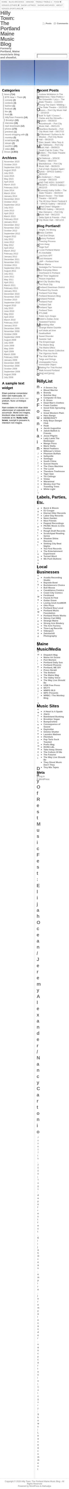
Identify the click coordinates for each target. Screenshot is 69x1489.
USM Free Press (52, 685)
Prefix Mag (49, 744)
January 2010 (10, 325)
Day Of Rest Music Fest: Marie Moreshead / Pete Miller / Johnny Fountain (38, 269)
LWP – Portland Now (49, 261)
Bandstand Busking (54, 716)
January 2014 (10, 196)
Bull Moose (49, 587)
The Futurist (50, 754)
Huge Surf (44, 247)
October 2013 (10, 202)
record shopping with (15, 134)
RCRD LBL (49, 747)
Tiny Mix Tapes (51, 767)
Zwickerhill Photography (50, 634)
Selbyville (48, 456)
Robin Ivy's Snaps (47, 316)
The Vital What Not (48, 356)
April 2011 (9, 282)
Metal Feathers (51, 448)
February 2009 (11, 357)
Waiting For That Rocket (50, 367)
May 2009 (8, 348)
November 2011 (11, 262)
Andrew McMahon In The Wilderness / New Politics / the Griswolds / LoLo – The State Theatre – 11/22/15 (52, 98)
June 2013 (9, 210)
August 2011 (10, 271)
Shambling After (46, 324)
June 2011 (9, 276)
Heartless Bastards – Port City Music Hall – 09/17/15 (51, 130)
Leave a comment (38, 739)
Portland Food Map (48, 293)
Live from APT (45, 255)
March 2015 (10, 184)
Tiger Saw (49, 474)
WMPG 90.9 (49, 690)
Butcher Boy (50, 395)
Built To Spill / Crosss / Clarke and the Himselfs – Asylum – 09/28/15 (51, 118)
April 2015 (9, 181)
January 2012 (10, 256)
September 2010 (12, 302)
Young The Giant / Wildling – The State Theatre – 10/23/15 (53, 106)
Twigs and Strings (47, 359)
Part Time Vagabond (48, 276)
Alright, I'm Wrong (47, 230)
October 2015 (10, 164)
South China (50, 461)
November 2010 (11, 296)
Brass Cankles (46, 232)
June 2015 (9, 176)
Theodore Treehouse (54, 471)
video (7, 149)
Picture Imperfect (47, 278)
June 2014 (9, 190)
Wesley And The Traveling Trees (52, 485)
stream (8, 143)
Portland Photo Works (55, 615)
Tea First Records (53, 548)
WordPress (44, 779)
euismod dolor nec (20, 398)
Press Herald (50, 670)
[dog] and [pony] (46, 373)
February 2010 (11, 322)
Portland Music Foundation (51, 611)
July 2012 (8, 239)
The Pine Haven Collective (51, 350)
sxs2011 (9, 146)
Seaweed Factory (47, 322)
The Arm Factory (52, 625)
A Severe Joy (50, 387)
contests (9, 103)
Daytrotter (49, 729)
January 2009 (10, 360)
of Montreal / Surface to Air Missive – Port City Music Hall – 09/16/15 (51, 137)
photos (8, 129)
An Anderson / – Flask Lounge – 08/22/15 (49, 178)
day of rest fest (38, 526)
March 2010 (10, 320)
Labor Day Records (53, 515)
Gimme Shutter (51, 732)
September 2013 (12, 204)
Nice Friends (50, 520)
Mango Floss (50, 443)
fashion (8, 106)
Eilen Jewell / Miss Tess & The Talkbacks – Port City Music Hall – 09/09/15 (51, 145)
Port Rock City (46, 284)
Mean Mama (45, 264)
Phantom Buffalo (52, 453)
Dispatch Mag (51, 655)
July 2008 (8, 377)
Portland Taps (45, 307)
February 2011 (11, 288)
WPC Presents (51, 693)
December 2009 (11, 328)
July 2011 (8, 273)
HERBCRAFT (50, 418)
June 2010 (9, 311)
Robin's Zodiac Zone (49, 319)
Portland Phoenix (52, 665)
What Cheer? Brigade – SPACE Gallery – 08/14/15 (51, 207)
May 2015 (8, 179)
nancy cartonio (38, 1362)
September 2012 (12, 233)
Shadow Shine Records (51, 539)
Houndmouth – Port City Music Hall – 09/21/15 (50, 124)
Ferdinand (49, 595)
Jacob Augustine (52, 428)
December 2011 (11, 259)
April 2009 (9, 351)
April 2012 (9, 248)
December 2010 (11, 294)
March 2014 (10, 193)
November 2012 (11, 227)
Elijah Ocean (38, 1252)
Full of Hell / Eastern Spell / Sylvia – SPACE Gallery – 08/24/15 (52, 171)
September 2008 (12, 371)
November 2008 (11, 366)
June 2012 (9, 242)
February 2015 (11, 187)
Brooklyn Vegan (52, 719)
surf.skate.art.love (47, 330)
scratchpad (10, 140)
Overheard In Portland (49, 273)
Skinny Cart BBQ (52, 618)
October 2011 (10, 265)
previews (9, 131)
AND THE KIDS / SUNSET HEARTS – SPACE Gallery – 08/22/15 (52, 185)
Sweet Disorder (46, 336)
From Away (44, 244)
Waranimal (49, 481)
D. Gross (48, 400)
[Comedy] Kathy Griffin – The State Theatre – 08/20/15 (53, 191)
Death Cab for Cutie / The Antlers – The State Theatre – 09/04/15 (52, 153)
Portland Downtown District (52, 287)
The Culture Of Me (53, 752)
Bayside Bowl (51, 582)
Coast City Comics (53, 593)
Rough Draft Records (54, 531)
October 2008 (10, 368)
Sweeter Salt (45, 339)
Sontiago (48, 458)
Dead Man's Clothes (54, 403)
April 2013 (9, 213)
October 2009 (10, 334)
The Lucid (49, 469)
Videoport (49, 631)
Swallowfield (45, 333)
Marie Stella (50, 446)
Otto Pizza (49, 605)
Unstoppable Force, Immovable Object (48, 363)
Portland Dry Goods (48, 290)
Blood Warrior (51, 390)
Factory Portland (47, 238)
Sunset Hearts (51, 463)
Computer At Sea (52, 397)
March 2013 (10, 216)
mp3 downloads (12, 126)
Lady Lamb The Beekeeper (51, 439)
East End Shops (46, 235)
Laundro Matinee (52, 734)
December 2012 (11, 225)
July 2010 (8, 308)
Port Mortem (50, 660)
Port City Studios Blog (49, 281)
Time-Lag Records (53, 628)
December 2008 (11, 363)
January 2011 (10, 291)
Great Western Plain (54, 413)
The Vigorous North (48, 353)
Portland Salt (45, 304)
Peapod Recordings (54, 523)
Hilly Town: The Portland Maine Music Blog (10, 28)
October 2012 (10, 230)
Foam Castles (51, 405)
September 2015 (12, 167)
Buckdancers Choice (54, 585)
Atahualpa (46, 1486)
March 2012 (10, 250)
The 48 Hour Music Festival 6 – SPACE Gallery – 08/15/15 (53, 202)
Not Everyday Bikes (48, 270)
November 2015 (11, 161)
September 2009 (12, 337)
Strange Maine (51, 620)
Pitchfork (48, 737)
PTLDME (43, 313)
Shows (7, 152)
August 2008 (10, 374)
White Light (49, 489)
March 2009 (10, 354)
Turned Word (50, 556)
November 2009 (11, 331)
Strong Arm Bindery (54, 623)
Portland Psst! (45, 301)
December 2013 (11, 199)
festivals (9, 108)
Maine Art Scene (52, 657)
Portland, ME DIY (52, 667)
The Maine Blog (46, 345)
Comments (62, 23)
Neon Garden (50, 518)
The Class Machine (53, 466)
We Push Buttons (52, 559)
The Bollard (49, 672)
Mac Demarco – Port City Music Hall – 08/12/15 (51, 213)
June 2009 (9, 345)
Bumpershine (50, 721)
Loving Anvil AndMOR (55, 603)
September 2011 (12, 268)
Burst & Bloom (51, 508)
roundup (9, 137)
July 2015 (8, 173)
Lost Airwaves (45, 258)
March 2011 (10, 285)
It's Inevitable (45, 253)
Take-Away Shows (53, 749)
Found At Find (51, 598)
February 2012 (11, 253)
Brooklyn (10, 120)
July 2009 (8, 343)
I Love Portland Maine (49, 250)
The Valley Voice (52, 677)
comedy (8, 100)
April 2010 (9, 317)
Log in (42, 776)
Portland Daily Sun (53, 662)
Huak (46, 425)
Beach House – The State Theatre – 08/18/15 (51, 197)
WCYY (47, 688)
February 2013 (11, 219)
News (6, 94)
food (7, 114)
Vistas (47, 479)
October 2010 (10, 299)
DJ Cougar (49, 510)
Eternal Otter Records (55, 513)
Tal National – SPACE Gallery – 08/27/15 (49, 159)
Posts (49, 23)
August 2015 (10, 170)
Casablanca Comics (54, 590)
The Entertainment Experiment (53, 552)
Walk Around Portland (49, 370)
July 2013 (8, 207)
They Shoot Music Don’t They (53, 763)
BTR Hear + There (14, 97)
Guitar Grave (50, 600)
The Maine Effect (47, 347)
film (6, 111)
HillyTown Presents (14, 117)
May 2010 (8, 314)
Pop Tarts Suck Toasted (51, 740)
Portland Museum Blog (50, 296)
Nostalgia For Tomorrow (50, 267)
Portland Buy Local (53, 608)
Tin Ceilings (50, 476)
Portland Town (45, 310)
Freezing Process (47, 241)
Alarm (47, 714)
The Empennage (47, 342)
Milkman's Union (52, 451)
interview (9, 123)
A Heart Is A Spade (53, 711)
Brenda (47, 392)
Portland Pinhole (47, 299)
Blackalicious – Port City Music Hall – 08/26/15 (50, 164)
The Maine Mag (51, 675)
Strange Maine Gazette (50, 327)
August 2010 (10, 305)
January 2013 (10, 222)
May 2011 (8, 279)
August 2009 (10, 340)
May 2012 (8, 245)
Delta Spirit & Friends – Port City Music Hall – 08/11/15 (52, 218)
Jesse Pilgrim (51, 436)
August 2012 (10, 236)
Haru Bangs (50, 415)
